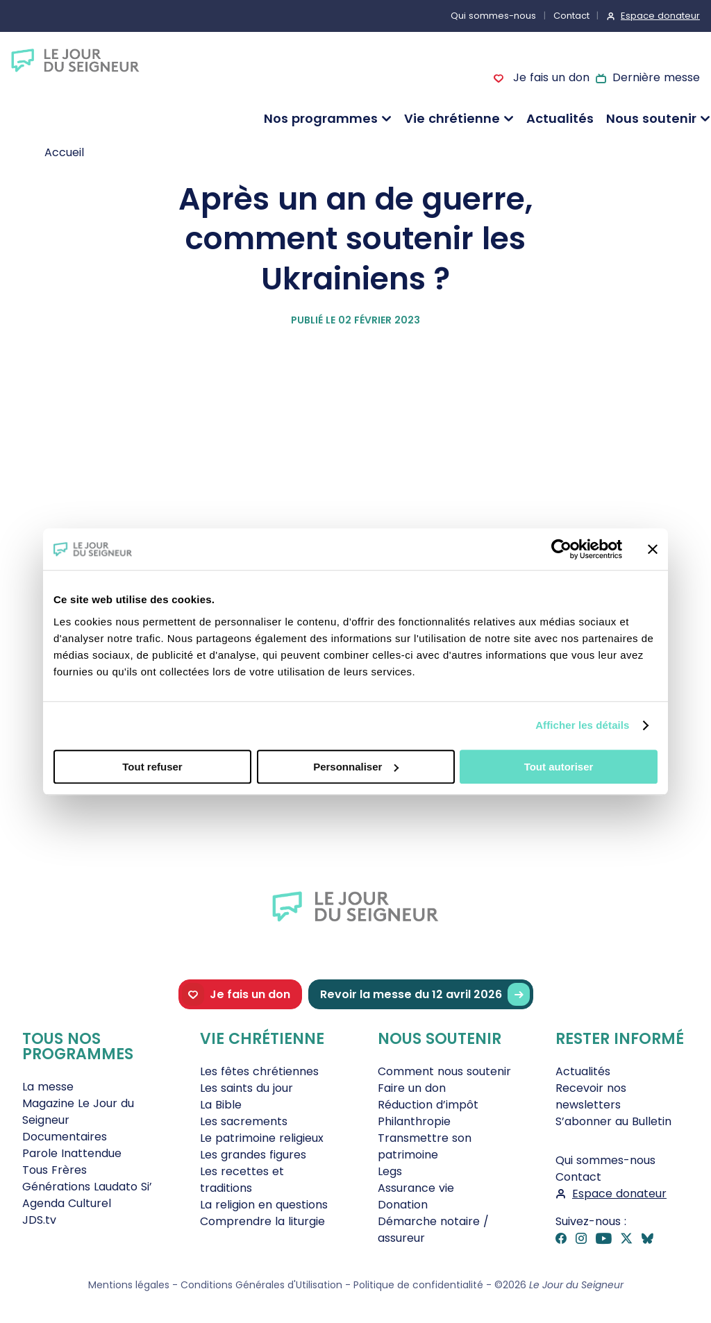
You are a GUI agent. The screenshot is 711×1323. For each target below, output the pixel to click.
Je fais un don (549, 77)
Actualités (560, 118)
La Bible (221, 1105)
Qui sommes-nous (493, 15)
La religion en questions (264, 1205)
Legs (390, 1171)
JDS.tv (39, 1220)
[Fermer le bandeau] (653, 549)
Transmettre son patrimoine (424, 1146)
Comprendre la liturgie (262, 1221)
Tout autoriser (559, 767)
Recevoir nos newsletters (590, 1096)
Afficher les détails (582, 725)
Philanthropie (414, 1121)
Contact (571, 15)
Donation (403, 1205)
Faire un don (412, 1088)
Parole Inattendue (72, 1153)
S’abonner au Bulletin (613, 1121)
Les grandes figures (253, 1155)
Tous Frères (54, 1170)
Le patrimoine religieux (262, 1138)
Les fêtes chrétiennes (259, 1071)
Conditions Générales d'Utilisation (261, 1285)
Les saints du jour (246, 1088)
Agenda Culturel (66, 1203)
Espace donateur (660, 15)
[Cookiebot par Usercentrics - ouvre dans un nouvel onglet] (561, 549)
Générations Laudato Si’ (87, 1187)
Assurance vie (416, 1188)
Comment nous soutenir (444, 1071)
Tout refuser (152, 767)
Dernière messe (656, 77)
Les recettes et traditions (242, 1179)
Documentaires (64, 1137)
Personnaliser (356, 767)
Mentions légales (128, 1285)
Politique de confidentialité (418, 1285)
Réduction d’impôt (428, 1105)
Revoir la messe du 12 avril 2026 (425, 994)
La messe (48, 1087)
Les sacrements (243, 1121)
